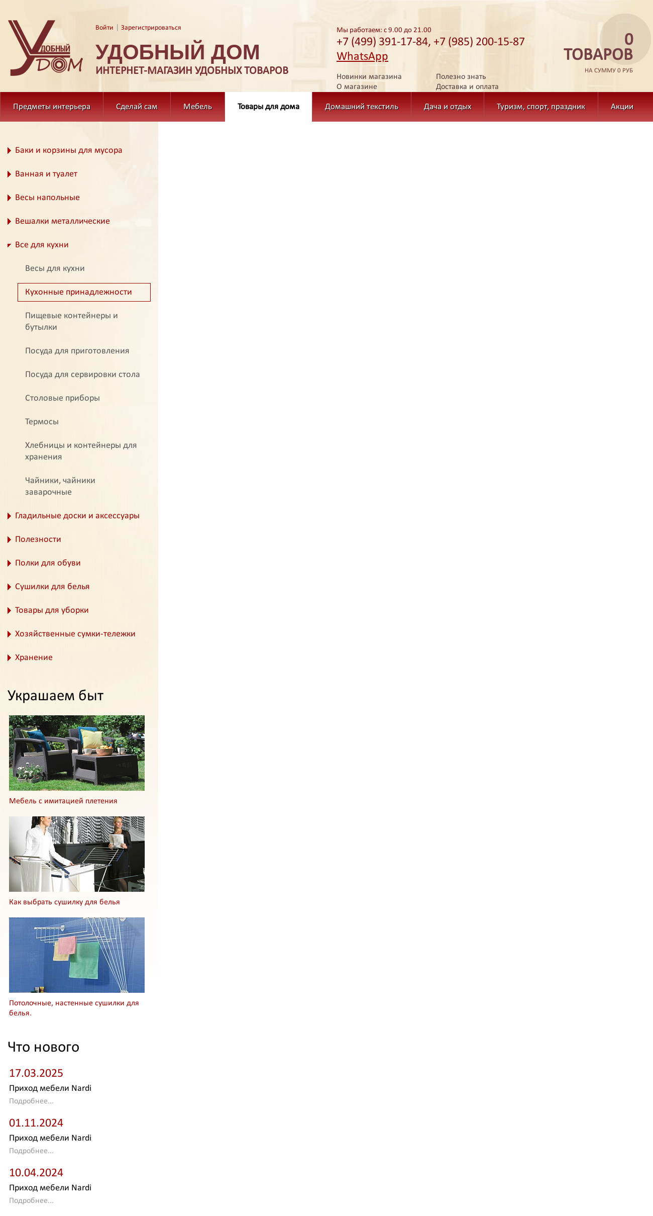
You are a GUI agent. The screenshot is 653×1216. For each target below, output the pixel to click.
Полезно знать (461, 77)
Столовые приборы (62, 398)
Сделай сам (137, 107)
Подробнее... (31, 1101)
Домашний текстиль (361, 107)
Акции (622, 107)
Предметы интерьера (51, 107)
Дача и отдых (447, 107)
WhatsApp (362, 57)
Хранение (34, 658)
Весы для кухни (55, 268)
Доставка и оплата (467, 87)
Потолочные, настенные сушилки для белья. (74, 1008)
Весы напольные (47, 198)
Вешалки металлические (62, 221)
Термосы (42, 422)
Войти (104, 28)
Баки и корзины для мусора (69, 150)
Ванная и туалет (46, 174)
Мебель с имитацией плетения (63, 801)
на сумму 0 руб (595, 53)
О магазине (357, 87)
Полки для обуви (48, 563)
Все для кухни (42, 245)
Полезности (38, 539)
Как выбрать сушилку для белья (64, 902)
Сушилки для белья (52, 587)
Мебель (197, 107)
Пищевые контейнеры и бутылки (71, 321)
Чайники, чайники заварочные (60, 486)
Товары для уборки (52, 610)
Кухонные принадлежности (78, 292)
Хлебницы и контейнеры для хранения (81, 451)
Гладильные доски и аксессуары (77, 516)
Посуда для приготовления (77, 351)
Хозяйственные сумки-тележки (75, 634)
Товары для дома (268, 107)
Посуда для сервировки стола (82, 375)
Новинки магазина (369, 77)
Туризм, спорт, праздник (541, 107)
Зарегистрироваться (151, 28)
